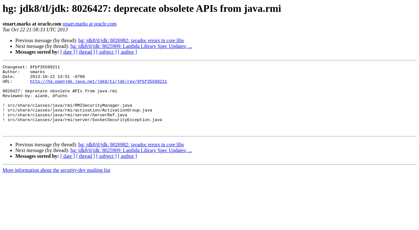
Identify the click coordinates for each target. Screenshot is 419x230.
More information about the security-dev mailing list (56, 183)
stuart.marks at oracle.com (90, 24)
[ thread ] (85, 52)
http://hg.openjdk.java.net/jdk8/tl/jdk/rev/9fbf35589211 (98, 85)
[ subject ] (106, 52)
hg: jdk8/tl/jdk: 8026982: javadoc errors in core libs (131, 40)
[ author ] (127, 52)
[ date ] (67, 52)
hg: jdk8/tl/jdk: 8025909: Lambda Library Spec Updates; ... (131, 46)
